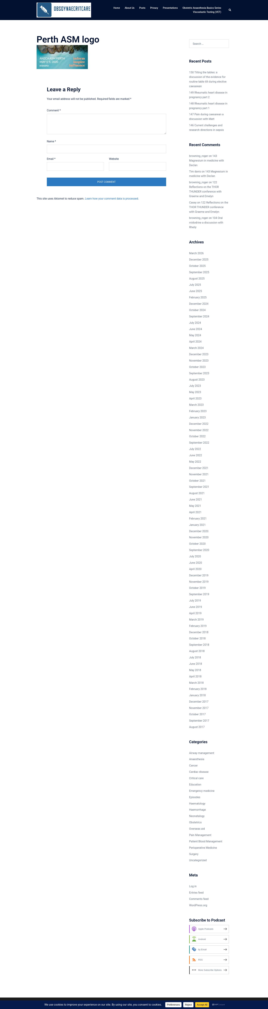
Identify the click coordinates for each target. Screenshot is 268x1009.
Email (51, 158)
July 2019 (195, 600)
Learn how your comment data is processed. (112, 198)
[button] (230, 10)
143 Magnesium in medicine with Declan (206, 160)
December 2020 (199, 531)
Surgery (193, 854)
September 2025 (199, 272)
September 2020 (199, 550)
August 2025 (197, 278)
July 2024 (195, 322)
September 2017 (199, 720)
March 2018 (196, 682)
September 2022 (199, 442)
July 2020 (195, 556)
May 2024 (195, 335)
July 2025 (195, 284)
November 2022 (199, 430)
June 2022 (195, 455)
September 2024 (199, 316)
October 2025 (197, 266)
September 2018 (199, 644)
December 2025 (199, 259)
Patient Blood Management (205, 841)
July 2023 (195, 385)
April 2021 (195, 512)
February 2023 (198, 411)
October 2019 (197, 588)
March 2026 (196, 253)
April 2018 (195, 676)
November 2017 (199, 708)
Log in (193, 886)
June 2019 (195, 607)
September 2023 (199, 373)
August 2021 (197, 493)
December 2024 (199, 303)
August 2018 (197, 651)
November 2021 (199, 474)
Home (116, 8)
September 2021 (199, 486)
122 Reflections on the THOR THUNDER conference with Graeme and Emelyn (208, 207)
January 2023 (197, 417)
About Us (129, 8)
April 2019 (195, 613)
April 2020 (195, 569)
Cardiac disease (199, 771)
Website (114, 158)
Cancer (193, 765)
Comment (54, 110)
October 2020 (197, 543)
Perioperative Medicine (203, 847)
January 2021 (197, 525)
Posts (142, 8)
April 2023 (195, 398)
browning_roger (198, 156)
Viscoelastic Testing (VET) (207, 12)
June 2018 (195, 663)
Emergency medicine (202, 791)
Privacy (154, 8)
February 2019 (198, 626)
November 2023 (199, 360)
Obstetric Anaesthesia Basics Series (202, 8)
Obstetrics (195, 822)
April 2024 (195, 341)
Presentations (170, 8)
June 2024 (195, 329)
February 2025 (198, 297)
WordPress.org (198, 905)
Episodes (194, 797)
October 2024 (197, 310)
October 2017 (197, 714)
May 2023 (195, 392)
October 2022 (197, 436)
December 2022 (199, 423)
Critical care (196, 778)
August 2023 (197, 379)
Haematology (197, 803)
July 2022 (195, 449)
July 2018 (195, 657)
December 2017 (199, 701)
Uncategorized (198, 860)
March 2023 (196, 404)
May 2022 (195, 461)
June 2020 (195, 562)
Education (195, 784)
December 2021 (199, 468)
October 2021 (197, 480)
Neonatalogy (197, 816)
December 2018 (199, 632)
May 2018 (195, 670)
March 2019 (196, 619)
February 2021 (198, 518)
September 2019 (199, 594)
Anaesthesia (196, 759)
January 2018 (197, 695)
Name (51, 141)
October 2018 (197, 638)
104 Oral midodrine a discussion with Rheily (206, 222)
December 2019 (199, 575)
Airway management (201, 753)
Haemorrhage (197, 809)
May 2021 (195, 505)
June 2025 (195, 291)
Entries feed (196, 892)
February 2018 (198, 689)
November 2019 (199, 581)
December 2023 (199, 354)
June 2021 (195, 499)
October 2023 (197, 367)
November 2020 (199, 537)
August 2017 (197, 727)
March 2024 (196, 348)
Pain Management (200, 835)
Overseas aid (197, 828)
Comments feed (199, 899)
